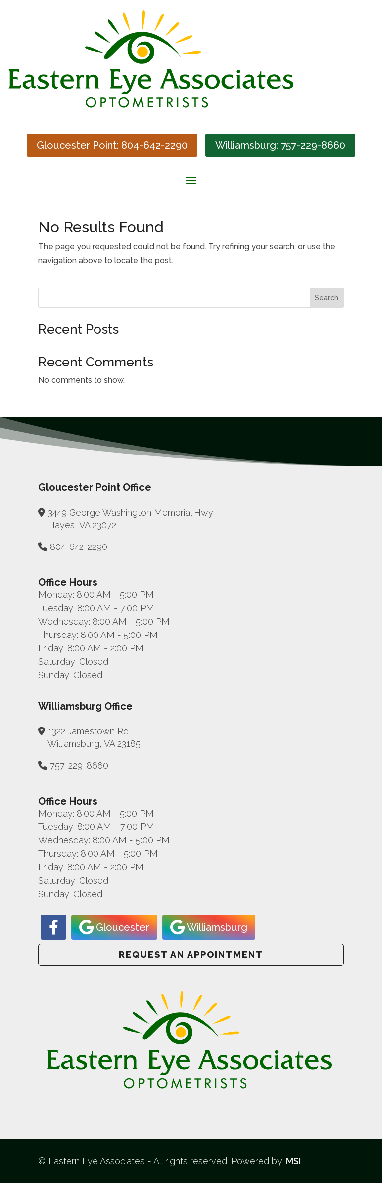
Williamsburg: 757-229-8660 (280, 145)
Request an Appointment (191, 954)
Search (326, 298)
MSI (293, 1161)
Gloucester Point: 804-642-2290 (112, 145)
